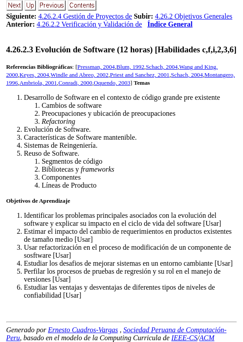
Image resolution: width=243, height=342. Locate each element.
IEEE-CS (184, 338)
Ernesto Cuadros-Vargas (83, 330)
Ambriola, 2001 (38, 82)
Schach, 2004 (162, 66)
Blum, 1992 (130, 66)
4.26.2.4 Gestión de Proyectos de (85, 16)
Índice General (170, 24)
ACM (207, 338)
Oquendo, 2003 (112, 82)
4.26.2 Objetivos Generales (193, 16)
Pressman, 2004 (96, 66)
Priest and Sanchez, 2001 (140, 74)
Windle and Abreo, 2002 (80, 74)
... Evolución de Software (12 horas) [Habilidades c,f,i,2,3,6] (121, 49)
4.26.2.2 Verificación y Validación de (89, 24)
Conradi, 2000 (75, 82)
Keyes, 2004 (34, 74)
